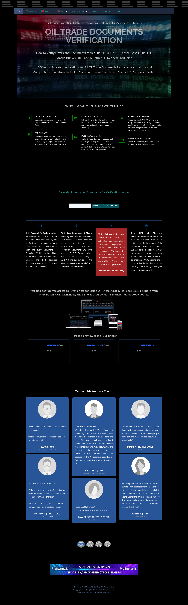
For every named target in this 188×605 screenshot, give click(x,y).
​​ (78, 11)
